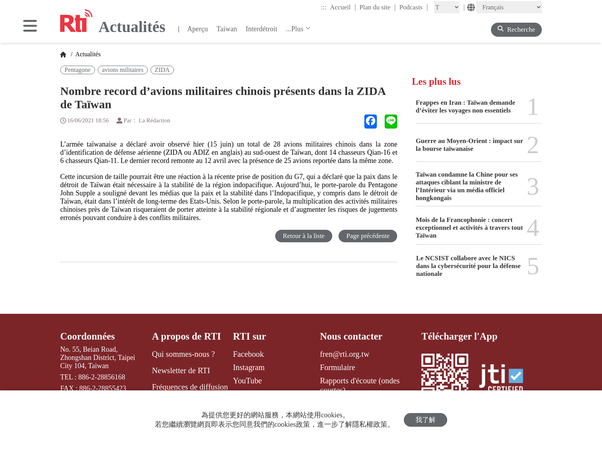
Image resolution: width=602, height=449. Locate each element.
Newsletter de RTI (181, 370)
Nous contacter (351, 336)
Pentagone (77, 69)
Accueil (343, 7)
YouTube (247, 380)
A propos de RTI (186, 336)
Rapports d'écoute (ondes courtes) (360, 385)
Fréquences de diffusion (190, 387)
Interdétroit (261, 29)
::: (323, 7)
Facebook (248, 354)
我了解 (425, 420)
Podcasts (413, 7)
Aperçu (197, 29)
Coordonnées (87, 336)
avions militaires (122, 69)
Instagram (249, 367)
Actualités (87, 54)
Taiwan (227, 29)
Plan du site (378, 7)
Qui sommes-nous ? (183, 354)
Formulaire (337, 367)
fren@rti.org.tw (344, 354)
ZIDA (162, 69)
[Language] (509, 7)
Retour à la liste (303, 236)
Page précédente (367, 236)
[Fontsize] (447, 7)
